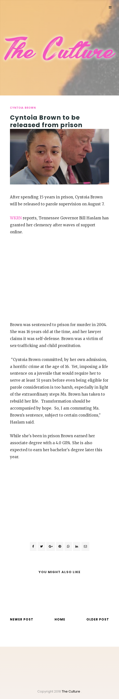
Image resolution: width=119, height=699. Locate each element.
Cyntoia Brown (23, 107)
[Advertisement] (59, 277)
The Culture (71, 691)
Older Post (97, 619)
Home (60, 619)
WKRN (16, 218)
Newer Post (21, 619)
